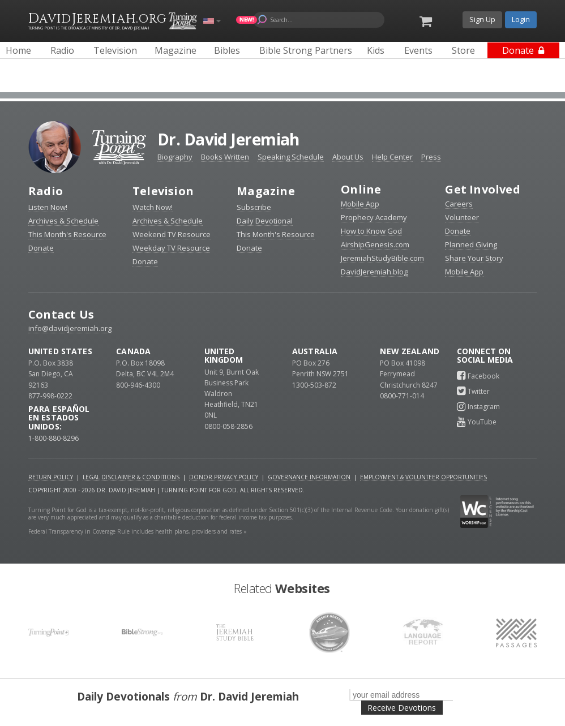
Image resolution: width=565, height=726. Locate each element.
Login (521, 19)
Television (163, 191)
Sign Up (482, 19)
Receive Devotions (401, 707)
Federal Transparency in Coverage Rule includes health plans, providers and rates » (137, 531)
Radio (45, 191)
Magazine (266, 191)
